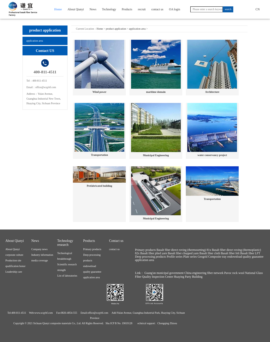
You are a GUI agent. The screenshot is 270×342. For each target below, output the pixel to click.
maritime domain (156, 92)
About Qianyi (76, 9)
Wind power (99, 92)
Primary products (92, 249)
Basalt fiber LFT (250, 253)
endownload (89, 266)
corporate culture (14, 255)
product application (116, 28)
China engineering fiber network (203, 272)
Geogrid (202, 256)
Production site (13, 260)
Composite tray (217, 256)
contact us (157, 9)
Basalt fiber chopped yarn (183, 253)
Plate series (190, 256)
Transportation (99, 155)
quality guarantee (92, 271)
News (92, 9)
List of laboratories (67, 275)
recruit (142, 9)
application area (34, 40)
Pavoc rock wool (234, 272)
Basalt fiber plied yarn (153, 253)
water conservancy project (212, 155)
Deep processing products (150, 256)
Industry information (42, 255)
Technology (109, 9)
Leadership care (13, 271)
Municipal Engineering (156, 155)
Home (58, 9)
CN (258, 9)
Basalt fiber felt (230, 253)
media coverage (39, 260)
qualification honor (15, 266)
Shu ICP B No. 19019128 (119, 323)
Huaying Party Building (188, 276)
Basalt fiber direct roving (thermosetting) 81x (184, 249)
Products (127, 9)
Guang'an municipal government (164, 272)
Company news (39, 249)
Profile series (174, 256)
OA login (174, 9)
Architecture (212, 92)
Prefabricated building (99, 185)
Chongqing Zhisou (167, 323)
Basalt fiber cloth (209, 253)
